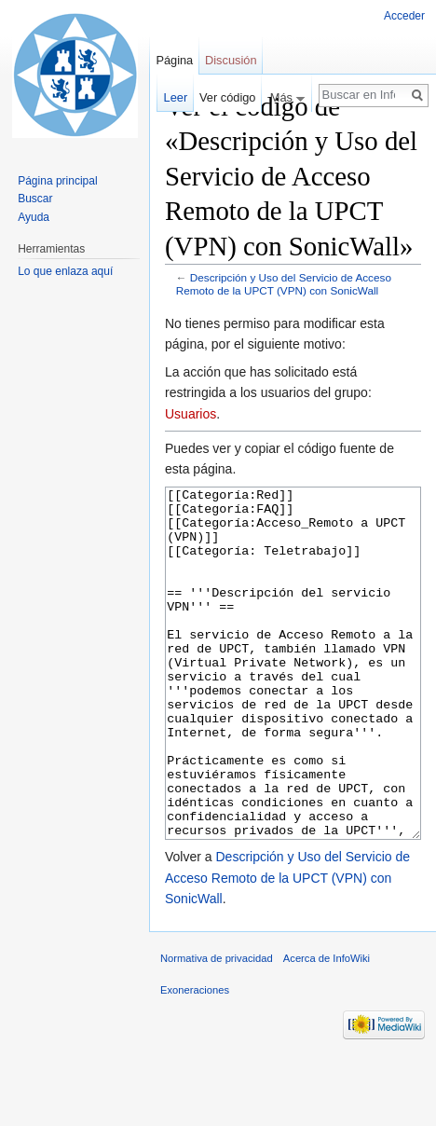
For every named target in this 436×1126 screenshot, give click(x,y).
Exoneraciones (194, 1059)
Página (174, 60)
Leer (176, 97)
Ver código (227, 97)
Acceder (404, 15)
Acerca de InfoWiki (326, 1028)
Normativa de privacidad (216, 1028)
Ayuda (33, 217)
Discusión (230, 60)
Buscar (35, 198)
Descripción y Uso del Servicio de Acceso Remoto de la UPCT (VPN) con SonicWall (283, 283)
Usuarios (190, 413)
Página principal (57, 180)
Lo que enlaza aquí (65, 271)
